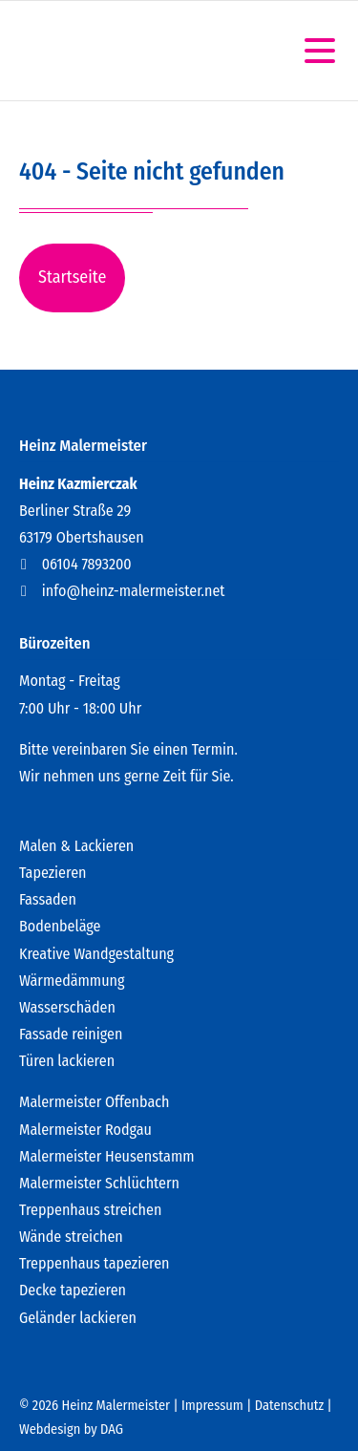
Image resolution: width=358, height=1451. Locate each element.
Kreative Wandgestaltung (96, 954)
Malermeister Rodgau (85, 1129)
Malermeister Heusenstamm (107, 1156)
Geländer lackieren (78, 1318)
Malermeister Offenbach (94, 1102)
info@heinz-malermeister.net (133, 591)
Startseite (72, 277)
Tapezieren (52, 873)
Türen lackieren (67, 1061)
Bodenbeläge (60, 926)
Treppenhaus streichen (90, 1210)
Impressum (212, 1406)
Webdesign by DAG (71, 1429)
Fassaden (47, 899)
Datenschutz (289, 1406)
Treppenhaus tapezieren (94, 1263)
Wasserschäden (67, 1007)
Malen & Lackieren (76, 846)
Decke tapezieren (72, 1290)
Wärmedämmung (71, 980)
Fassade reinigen (70, 1034)
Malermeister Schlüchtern (99, 1183)
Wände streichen (71, 1236)
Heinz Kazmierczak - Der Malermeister (107, 50)
